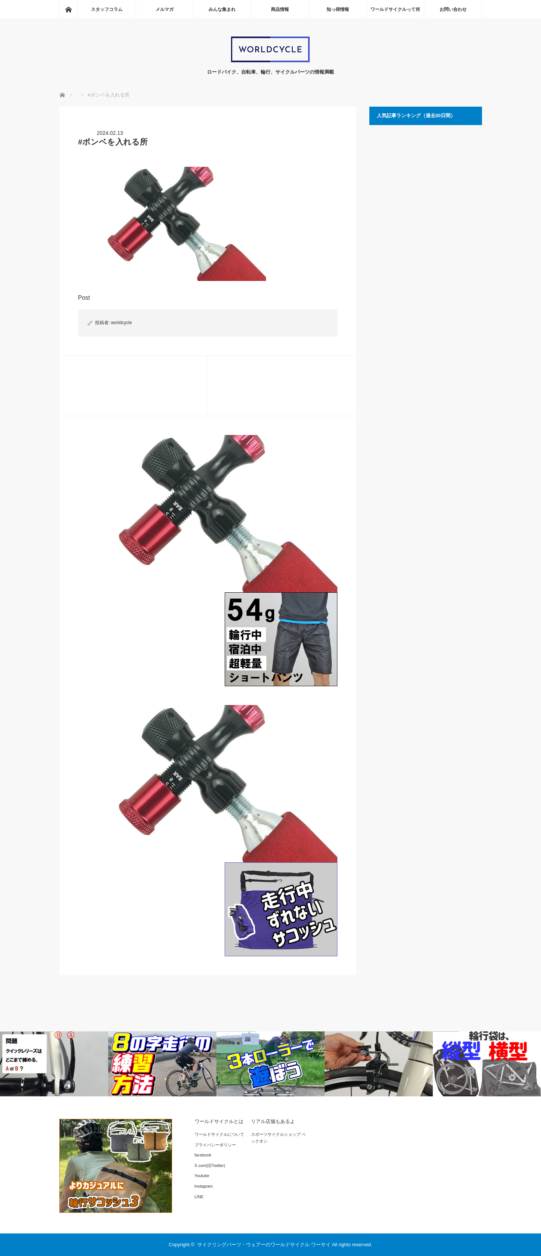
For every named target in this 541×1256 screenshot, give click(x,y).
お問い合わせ (453, 9)
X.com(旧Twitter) (210, 1165)
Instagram (204, 1186)
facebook (203, 1155)
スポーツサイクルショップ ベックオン (278, 1137)
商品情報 (280, 9)
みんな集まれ (222, 9)
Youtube (202, 1175)
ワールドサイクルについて (219, 1134)
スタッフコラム (106, 9)
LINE (199, 1196)
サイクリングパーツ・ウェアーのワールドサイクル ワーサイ (264, 1244)
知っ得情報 (337, 9)
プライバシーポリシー (215, 1145)
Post (84, 297)
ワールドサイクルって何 (395, 9)
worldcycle (121, 322)
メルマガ (165, 9)
